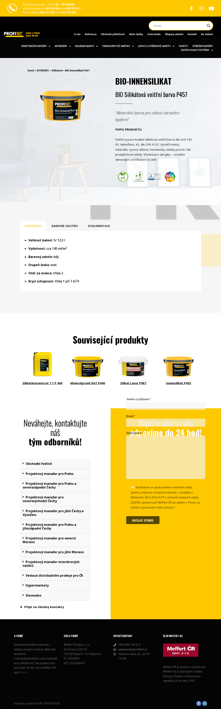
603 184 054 (53, 8)
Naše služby (136, 34)
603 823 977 (73, 8)
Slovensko (33, 595)
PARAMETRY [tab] (33, 226)
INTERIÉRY (63, 46)
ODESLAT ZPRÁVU (143, 452)
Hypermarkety (37, 585)
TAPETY (183, 46)
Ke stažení (207, 34)
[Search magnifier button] (208, 25)
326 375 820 (68, 12)
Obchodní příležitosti (113, 34)
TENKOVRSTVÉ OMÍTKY (117, 46)
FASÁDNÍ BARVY (86, 46)
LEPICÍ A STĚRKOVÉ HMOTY (156, 46)
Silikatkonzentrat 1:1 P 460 (42, 383)
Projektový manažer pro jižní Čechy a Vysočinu (53, 513)
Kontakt (192, 34)
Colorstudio (154, 34)
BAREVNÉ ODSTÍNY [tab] (65, 226)
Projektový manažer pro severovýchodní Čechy (43, 499)
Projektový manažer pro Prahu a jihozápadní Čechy (49, 526)
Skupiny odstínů (174, 34)
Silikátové (57, 70)
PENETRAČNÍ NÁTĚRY (35, 46)
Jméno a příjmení (138, 331)
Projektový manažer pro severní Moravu (49, 540)
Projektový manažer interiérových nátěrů (51, 564)
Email (131, 348)
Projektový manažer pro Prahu (50, 474)
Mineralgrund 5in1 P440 (87, 383)
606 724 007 (48, 12)
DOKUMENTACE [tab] (99, 226)
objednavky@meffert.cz (130, 649)
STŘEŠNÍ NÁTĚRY (202, 46)
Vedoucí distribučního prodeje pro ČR (54, 575)
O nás (77, 34)
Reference (90, 34)
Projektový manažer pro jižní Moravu (55, 552)
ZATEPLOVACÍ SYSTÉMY (197, 50)
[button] (55, 464)
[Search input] (179, 25)
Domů (31, 70)
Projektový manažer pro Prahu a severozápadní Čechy (49, 485)
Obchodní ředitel (39, 463)
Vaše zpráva (135, 365)
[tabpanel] (110, 261)
